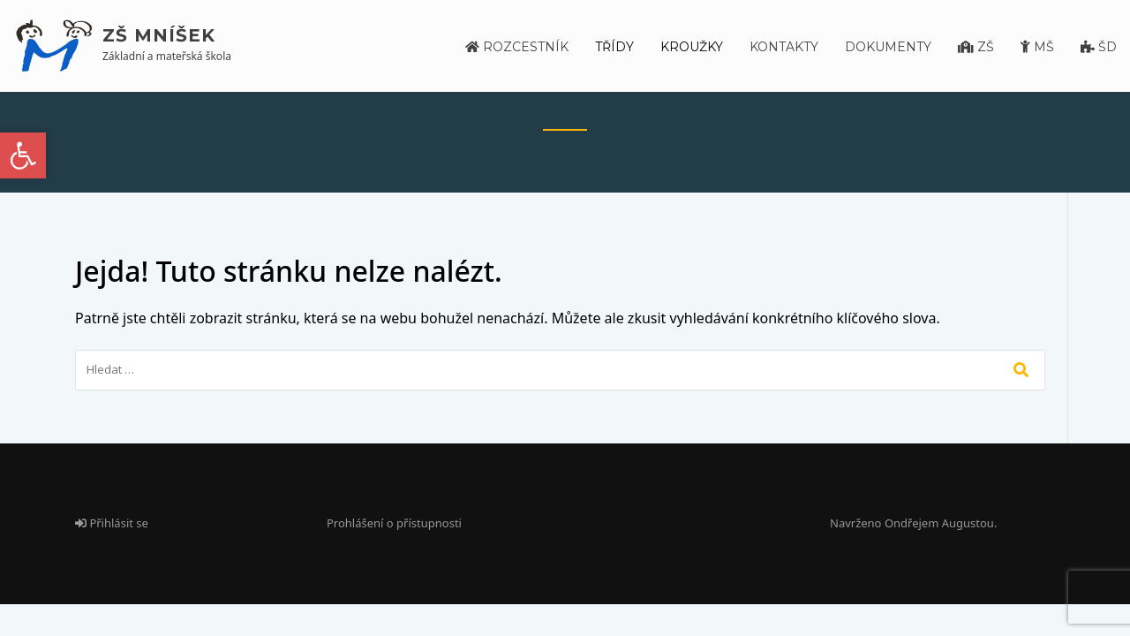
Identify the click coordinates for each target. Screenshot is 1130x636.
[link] (23, 155)
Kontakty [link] (784, 47)
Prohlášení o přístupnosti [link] (394, 523)
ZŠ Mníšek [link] (158, 35)
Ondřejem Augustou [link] (939, 523)
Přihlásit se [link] (111, 523)
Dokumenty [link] (888, 47)
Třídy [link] (614, 47)
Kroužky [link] (691, 47)
